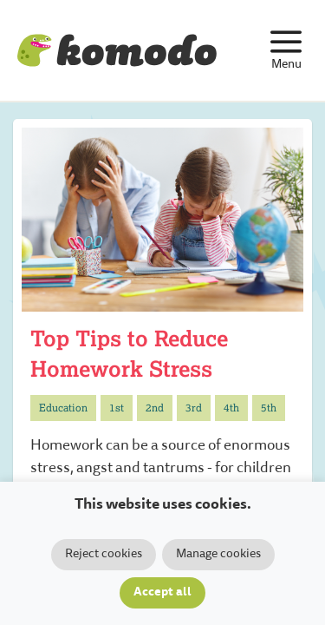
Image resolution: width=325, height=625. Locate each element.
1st (116, 407)
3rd (193, 407)
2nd (155, 407)
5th (268, 407)
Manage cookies (218, 555)
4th (231, 407)
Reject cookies (103, 555)
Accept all (162, 593)
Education (63, 407)
